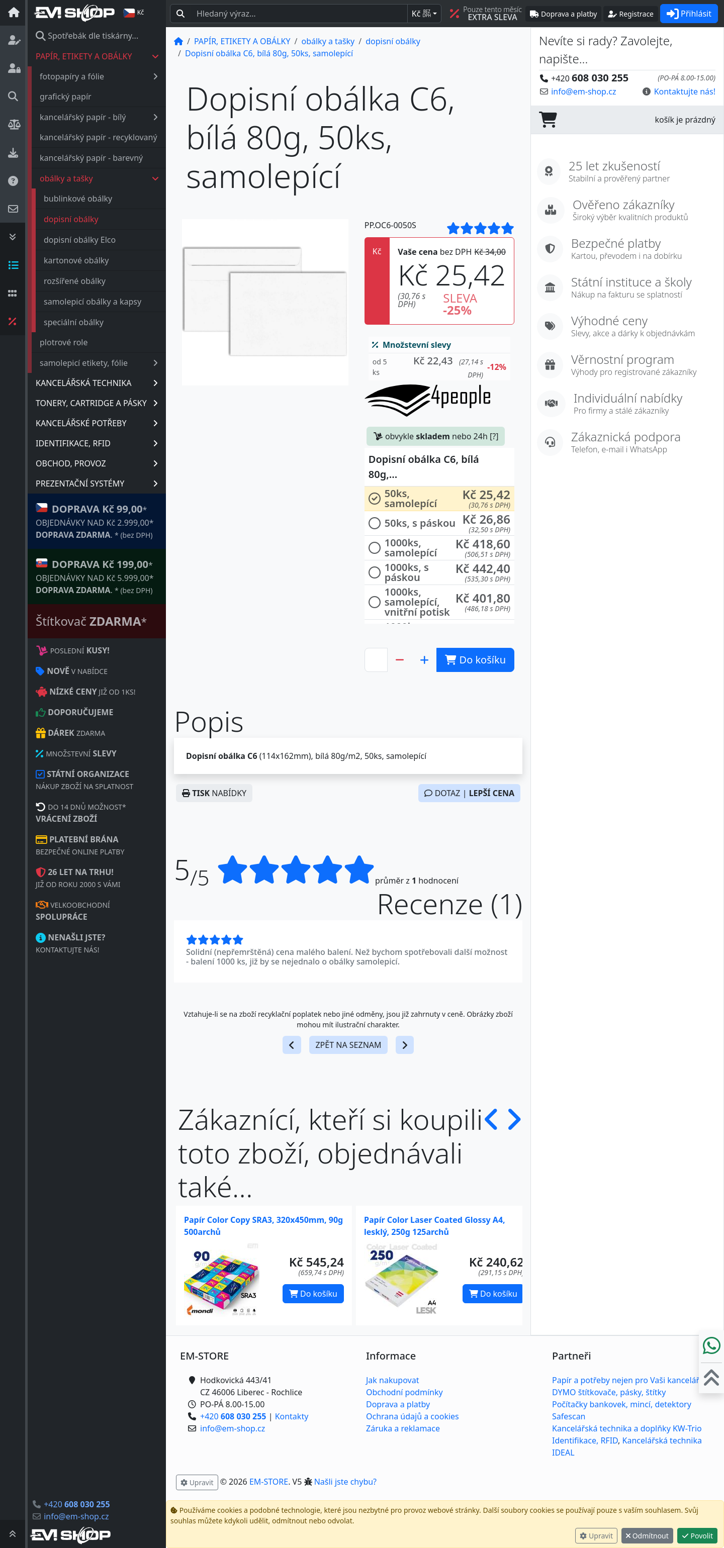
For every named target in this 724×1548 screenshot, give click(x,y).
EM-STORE (268, 1481)
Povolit (697, 1535)
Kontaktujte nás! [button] (684, 91)
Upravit (596, 1535)
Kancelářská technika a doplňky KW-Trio (627, 1428)
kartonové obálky (76, 260)
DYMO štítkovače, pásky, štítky (609, 1392)
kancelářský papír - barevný (91, 157)
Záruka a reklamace (403, 1428)
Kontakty (292, 1416)
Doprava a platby (398, 1404)
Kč (421, 13)
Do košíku (313, 1293)
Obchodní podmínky (404, 1392)
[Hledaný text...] (299, 13)
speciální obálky (74, 322)
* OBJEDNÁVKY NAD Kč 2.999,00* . (95, 521)
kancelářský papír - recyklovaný (98, 137)
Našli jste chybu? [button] (345, 1481)
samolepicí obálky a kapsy (92, 301)
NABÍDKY (214, 793)
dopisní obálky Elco (80, 239)
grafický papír (66, 96)
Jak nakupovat (392, 1380)
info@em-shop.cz (76, 1516)
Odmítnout (647, 1535)
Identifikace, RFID (585, 1440)
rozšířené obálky (75, 280)
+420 (77, 1504)
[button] (439, 366)
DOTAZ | (469, 793)
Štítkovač (91, 621)
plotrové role (64, 342)
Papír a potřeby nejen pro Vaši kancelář (625, 1380)
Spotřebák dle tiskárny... (87, 35)
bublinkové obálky (78, 198)
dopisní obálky (71, 219)
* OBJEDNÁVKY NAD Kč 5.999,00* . (95, 576)
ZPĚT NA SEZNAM (348, 1044)
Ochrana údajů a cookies (412, 1416)
